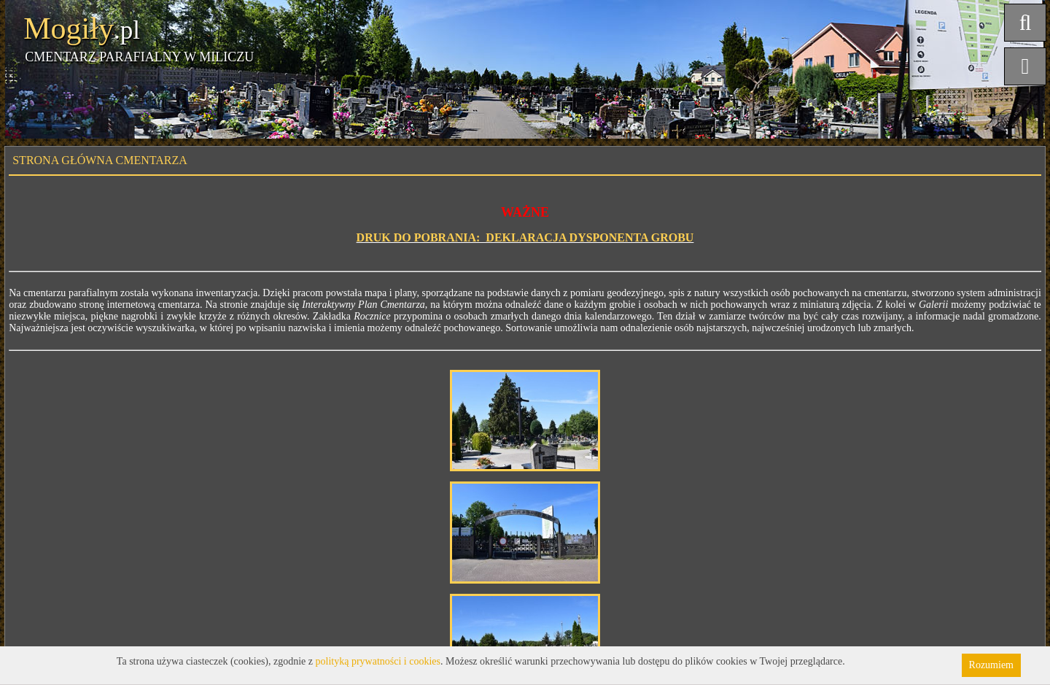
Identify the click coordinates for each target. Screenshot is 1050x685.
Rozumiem (991, 664)
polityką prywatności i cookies (378, 661)
